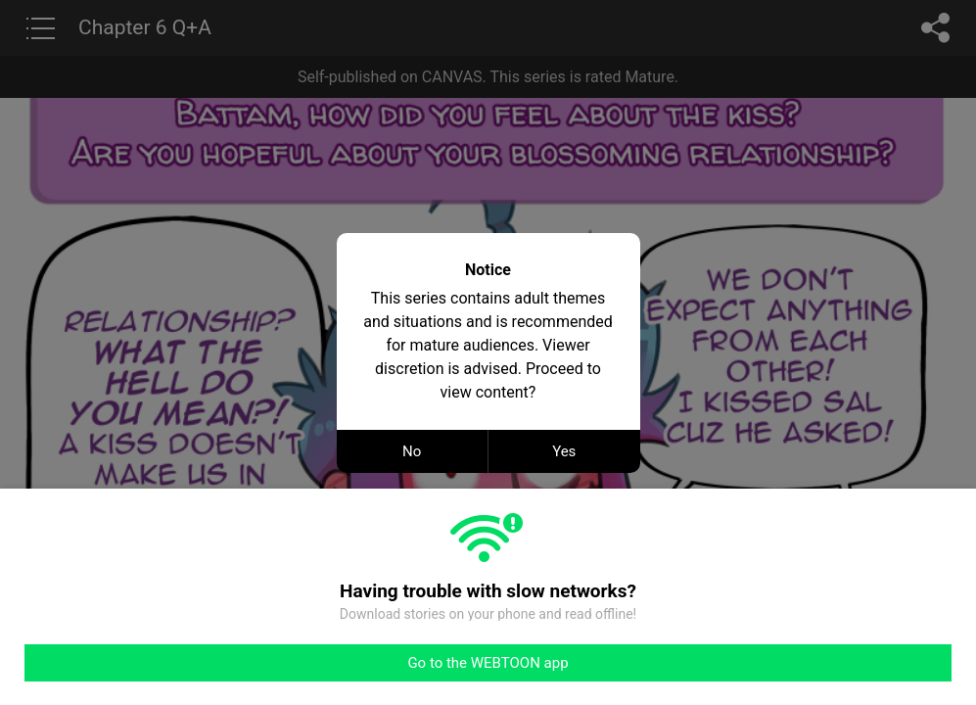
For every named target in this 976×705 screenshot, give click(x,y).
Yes (564, 451)
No (411, 451)
